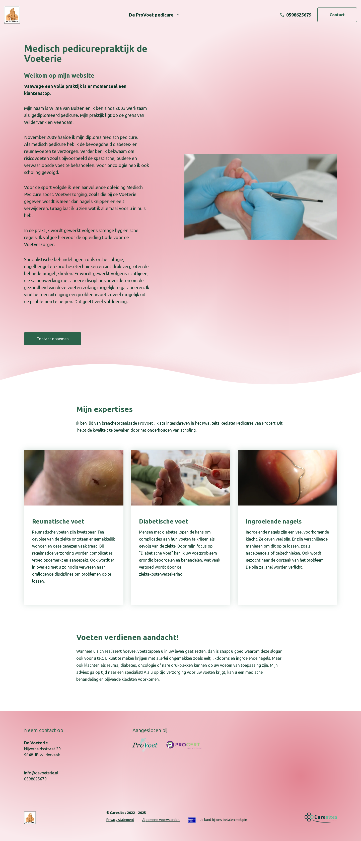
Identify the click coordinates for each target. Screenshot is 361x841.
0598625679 (35, 779)
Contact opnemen (52, 339)
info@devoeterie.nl (41, 773)
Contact (337, 15)
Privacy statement (120, 820)
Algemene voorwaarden (161, 820)
